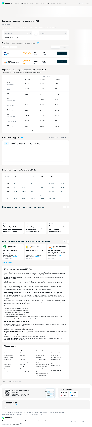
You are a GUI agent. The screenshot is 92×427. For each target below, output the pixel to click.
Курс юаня (22, 359)
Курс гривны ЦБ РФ (56, 370)
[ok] (79, 421)
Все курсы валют (40, 353)
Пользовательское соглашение (41, 412)
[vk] (75, 421)
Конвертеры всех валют (10, 371)
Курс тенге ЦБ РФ (55, 368)
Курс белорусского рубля (42, 371)
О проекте (4, 412)
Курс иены (22, 364)
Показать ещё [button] (35, 130)
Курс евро (22, 355)
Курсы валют (7, 353)
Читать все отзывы (7, 262)
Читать (15, 256)
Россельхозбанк (35, 246)
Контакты (10, 412)
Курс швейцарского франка (42, 364)
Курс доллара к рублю (25, 371)
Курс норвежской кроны (42, 373)
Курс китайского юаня (41, 366)
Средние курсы (8, 366)
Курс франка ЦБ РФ (56, 357)
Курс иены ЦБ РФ (55, 365)
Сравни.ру (4, 381)
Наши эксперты (21, 414)
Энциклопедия (5, 414)
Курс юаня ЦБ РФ (55, 359)
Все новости (5, 236)
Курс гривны (23, 368)
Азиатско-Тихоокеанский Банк (60, 246)
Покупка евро (7, 362)
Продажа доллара (8, 355)
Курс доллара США (40, 355)
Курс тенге (22, 366)
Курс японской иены (41, 368)
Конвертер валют (8, 368)
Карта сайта (13, 414)
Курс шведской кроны (41, 375)
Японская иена (17, 381)
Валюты (10, 381)
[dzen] (83, 421)
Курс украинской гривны (42, 359)
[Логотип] (7, 418)
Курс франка (23, 357)
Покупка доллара (8, 357)
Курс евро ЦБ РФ (55, 355)
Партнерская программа (20, 412)
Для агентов (30, 412)
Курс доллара (23, 353)
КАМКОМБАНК (12, 246)
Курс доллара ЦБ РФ (56, 353)
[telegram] (71, 421)
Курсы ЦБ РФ (7, 364)
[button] (46, 23)
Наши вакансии (29, 414)
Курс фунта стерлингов (25, 362)
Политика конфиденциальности (57, 412)
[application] (35, 155)
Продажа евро (7, 359)
